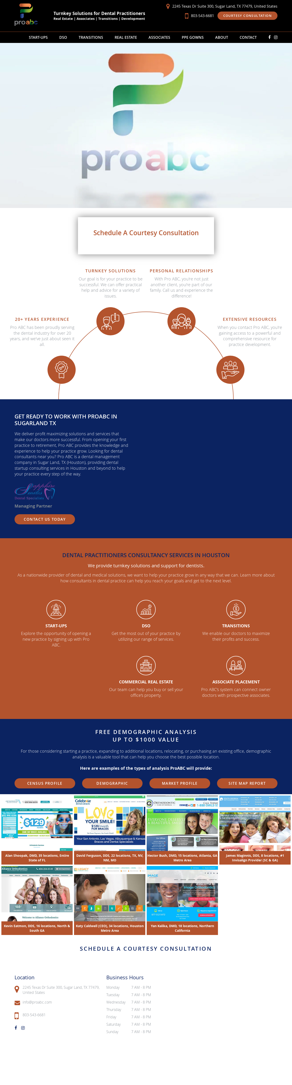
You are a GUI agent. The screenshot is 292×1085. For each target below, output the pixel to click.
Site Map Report (247, 783)
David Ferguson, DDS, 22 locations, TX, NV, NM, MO (109, 857)
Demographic (112, 783)
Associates (159, 37)
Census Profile (45, 783)
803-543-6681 (199, 16)
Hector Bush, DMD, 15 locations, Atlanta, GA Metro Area (182, 857)
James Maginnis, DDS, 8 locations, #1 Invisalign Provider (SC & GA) (255, 857)
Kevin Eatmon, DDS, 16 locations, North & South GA (37, 928)
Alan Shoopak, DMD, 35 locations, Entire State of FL (37, 857)
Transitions (91, 37)
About (221, 37)
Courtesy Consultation (247, 15)
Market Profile (180, 783)
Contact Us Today (45, 519)
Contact (248, 37)
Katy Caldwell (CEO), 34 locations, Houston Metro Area (110, 928)
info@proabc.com (33, 1002)
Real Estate (126, 37)
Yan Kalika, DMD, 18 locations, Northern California (182, 928)
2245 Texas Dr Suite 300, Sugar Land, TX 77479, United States (221, 6)
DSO (63, 37)
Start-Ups (38, 37)
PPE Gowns (193, 37)
